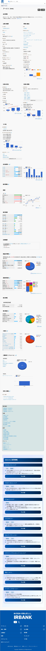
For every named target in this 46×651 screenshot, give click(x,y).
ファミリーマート (28, 46)
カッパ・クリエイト (28, 32)
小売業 (5, 3)
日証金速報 (5, 439)
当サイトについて (5, 642)
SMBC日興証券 (5, 345)
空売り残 (34, 626)
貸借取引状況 (6, 434)
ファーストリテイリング (29, 33)
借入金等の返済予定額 (17, 150)
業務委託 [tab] (12, 468)
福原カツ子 (5, 361)
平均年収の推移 (18, 113)
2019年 (4, 171)
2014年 (4, 167)
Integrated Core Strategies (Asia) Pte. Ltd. (9, 399)
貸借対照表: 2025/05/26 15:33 (37, 293)
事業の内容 (19, 18)
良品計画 (26, 44)
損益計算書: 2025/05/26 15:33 (37, 273)
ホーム (2, 3)
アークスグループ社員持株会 (8, 347)
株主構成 (40, 326)
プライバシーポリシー (32, 646)
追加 (43, 9)
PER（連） (5, 216)
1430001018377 (6, 28)
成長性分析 (40, 78)
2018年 (4, 170)
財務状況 (5, 419)
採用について (24, 646)
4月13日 (11, 243)
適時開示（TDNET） (8, 409)
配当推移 (5, 424)
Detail (23, 476)
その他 (25, 639)
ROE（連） (5, 223)
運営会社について (17, 646)
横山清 (4, 336)
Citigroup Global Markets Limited (8, 396)
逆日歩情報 (5, 437)
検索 (2, 635)
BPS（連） (5, 232)
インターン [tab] (8, 575)
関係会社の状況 (6, 157)
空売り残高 (5, 431)
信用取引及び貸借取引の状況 (9, 436)
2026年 (4, 176)
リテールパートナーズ (7, 344)
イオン (25, 38)
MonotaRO (26, 47)
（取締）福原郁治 (27, 98)
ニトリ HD (26, 42)
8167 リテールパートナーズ (7, 375)
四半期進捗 (5, 418)
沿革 (4, 154)
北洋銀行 (4, 341)
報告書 (25, 632)
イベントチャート (7, 444)
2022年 (4, 173)
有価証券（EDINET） (8, 408)
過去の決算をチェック (25, 243)
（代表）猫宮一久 (27, 95)
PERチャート (6, 446)
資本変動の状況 (6, 422)
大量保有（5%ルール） (8, 411)
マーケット (11, 626)
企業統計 (11, 632)
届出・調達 (11, 629)
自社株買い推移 (39, 179)
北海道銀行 (5, 338)
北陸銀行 (4, 366)
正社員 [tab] (7, 468)
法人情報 (34, 629)
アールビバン (27, 36)
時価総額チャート (7, 449)
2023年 (4, 174)
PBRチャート (6, 447)
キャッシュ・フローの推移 (9, 421)
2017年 (4, 168)
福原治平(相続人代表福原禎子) (8, 363)
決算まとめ (5, 415)
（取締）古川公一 (27, 94)
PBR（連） (5, 219)
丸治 (3, 339)
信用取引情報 (6, 433)
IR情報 (4, 430)
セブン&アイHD (27, 35)
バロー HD (4, 342)
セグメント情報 (6, 425)
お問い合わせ (10, 646)
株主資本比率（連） (6, 234)
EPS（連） (4, 229)
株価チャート (39, 207)
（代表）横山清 (26, 92)
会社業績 (5, 416)
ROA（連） (5, 226)
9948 (4, 5)
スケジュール (4, 639)
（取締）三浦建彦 (27, 97)
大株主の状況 (39, 346)
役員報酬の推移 (39, 118)
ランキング (26, 635)
